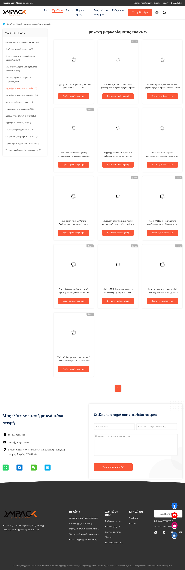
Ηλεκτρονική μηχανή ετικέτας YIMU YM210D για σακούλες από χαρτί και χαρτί (162, 292)
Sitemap (108, 537)
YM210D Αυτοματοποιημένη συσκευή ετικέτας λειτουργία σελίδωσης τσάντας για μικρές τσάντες (73, 360)
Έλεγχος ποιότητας (113, 532)
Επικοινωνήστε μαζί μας (113, 543)
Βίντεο (69, 10)
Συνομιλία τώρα (140, 12)
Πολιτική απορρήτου (21, 566)
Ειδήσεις (132, 523)
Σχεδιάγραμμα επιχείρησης (114, 521)
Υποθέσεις (133, 518)
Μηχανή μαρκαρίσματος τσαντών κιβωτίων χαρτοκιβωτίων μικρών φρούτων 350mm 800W (118, 156)
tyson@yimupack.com (19, 442)
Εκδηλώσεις (118, 10)
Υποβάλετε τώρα (113, 467)
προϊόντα (17, 24)
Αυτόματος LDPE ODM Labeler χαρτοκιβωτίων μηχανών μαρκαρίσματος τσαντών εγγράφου (118, 87)
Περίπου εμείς (80, 12)
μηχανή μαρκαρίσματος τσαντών (37, 24)
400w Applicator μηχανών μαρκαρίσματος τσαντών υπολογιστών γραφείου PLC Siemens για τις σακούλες (162, 156)
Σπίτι (46, 10)
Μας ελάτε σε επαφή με (101, 12)
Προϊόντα (57, 10)
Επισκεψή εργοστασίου (114, 527)
